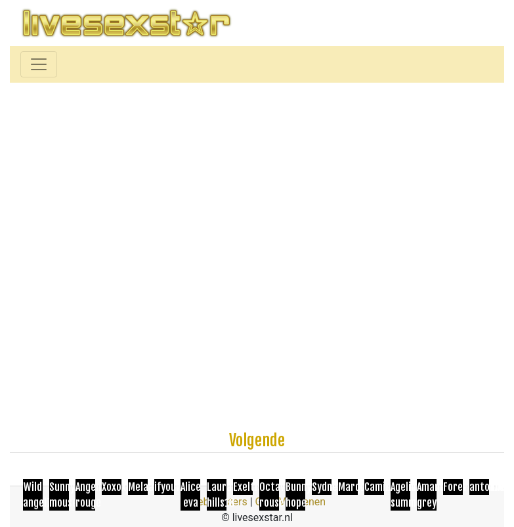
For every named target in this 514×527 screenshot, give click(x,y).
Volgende (257, 440)
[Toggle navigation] (38, 64)
